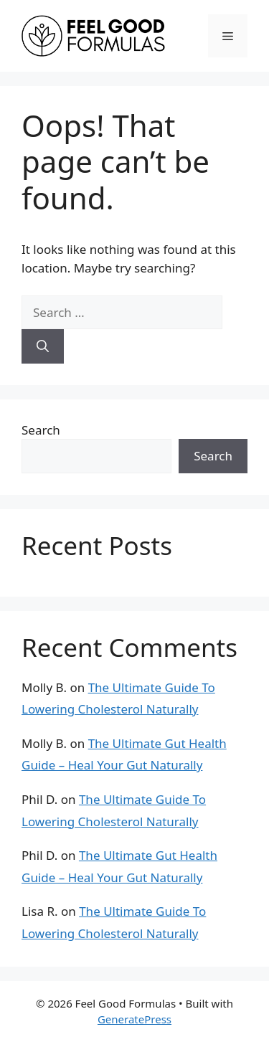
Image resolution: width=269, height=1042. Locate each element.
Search (41, 430)
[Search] (43, 346)
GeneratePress (134, 1019)
